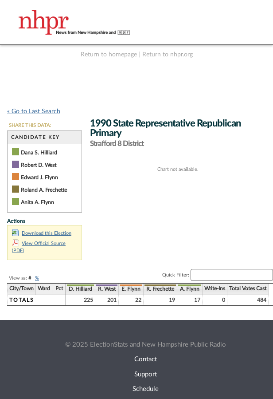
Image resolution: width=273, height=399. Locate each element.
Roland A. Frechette (44, 190)
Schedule (146, 389)
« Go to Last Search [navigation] (33, 111)
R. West (107, 289)
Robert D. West (38, 165)
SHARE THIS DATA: (30, 125)
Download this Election (41, 233)
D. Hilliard (80, 289)
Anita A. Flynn (37, 202)
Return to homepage (109, 54)
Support (145, 374)
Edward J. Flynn (39, 177)
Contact (145, 359)
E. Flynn (130, 289)
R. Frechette (160, 289)
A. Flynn (189, 289)
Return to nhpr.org (167, 54)
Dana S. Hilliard (39, 152)
